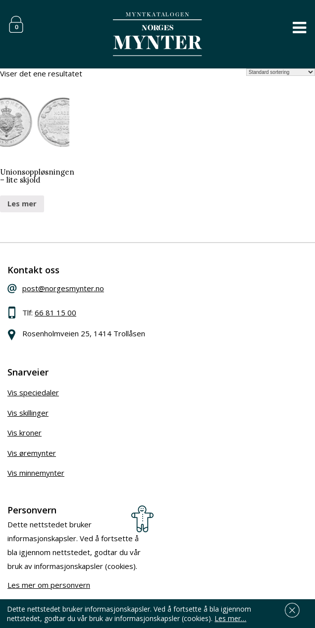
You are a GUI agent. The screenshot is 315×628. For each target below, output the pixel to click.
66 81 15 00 (55, 312)
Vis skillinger (28, 413)
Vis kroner (24, 433)
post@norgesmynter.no (63, 288)
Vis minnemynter (35, 473)
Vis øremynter (31, 453)
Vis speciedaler (33, 392)
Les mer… (230, 618)
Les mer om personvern (48, 585)
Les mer (22, 203)
